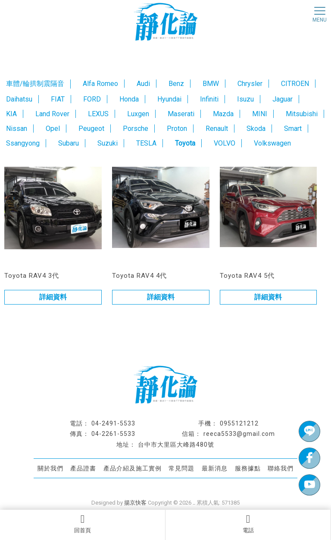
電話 (248, 524)
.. (194, 502)
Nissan (16, 128)
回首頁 (82, 524)
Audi (143, 83)
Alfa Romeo (100, 83)
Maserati (181, 114)
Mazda (223, 114)
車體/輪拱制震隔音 (35, 83)
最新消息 (215, 468)
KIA (11, 114)
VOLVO (224, 143)
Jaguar (282, 99)
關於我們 (50, 468)
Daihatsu (19, 99)
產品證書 (83, 468)
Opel (53, 128)
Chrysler (249, 83)
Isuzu (245, 99)
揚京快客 (135, 502)
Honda (129, 99)
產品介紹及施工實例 (132, 468)
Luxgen (138, 114)
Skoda (256, 128)
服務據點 (248, 468)
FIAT (58, 99)
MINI (259, 114)
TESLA (146, 143)
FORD (92, 99)
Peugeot (91, 128)
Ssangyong (23, 143)
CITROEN (295, 83)
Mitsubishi (302, 114)
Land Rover (52, 114)
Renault (217, 128)
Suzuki (107, 143)
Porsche (135, 128)
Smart (293, 128)
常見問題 (181, 468)
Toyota (185, 143)
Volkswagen (272, 143)
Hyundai (169, 99)
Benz (176, 83)
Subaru (68, 143)
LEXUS (98, 114)
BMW (211, 83)
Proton (177, 128)
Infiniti (209, 99)
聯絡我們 (281, 468)
